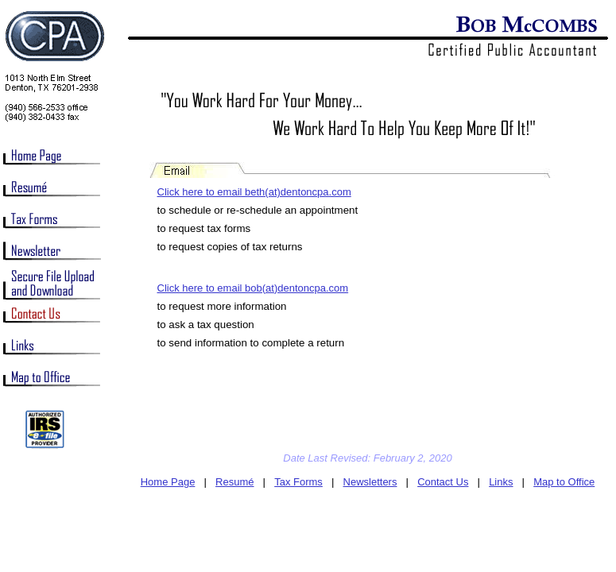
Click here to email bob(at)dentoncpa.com (253, 288)
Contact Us (442, 482)
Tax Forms (298, 482)
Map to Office (564, 482)
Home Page (168, 482)
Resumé (234, 482)
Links (501, 482)
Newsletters (370, 482)
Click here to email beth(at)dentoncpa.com (254, 192)
